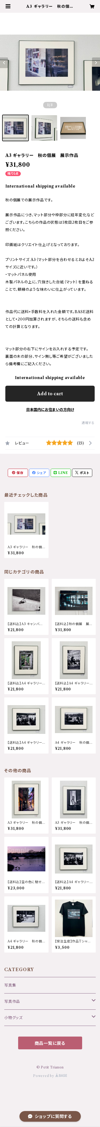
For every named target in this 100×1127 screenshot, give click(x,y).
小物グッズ (13, 1017)
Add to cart (50, 393)
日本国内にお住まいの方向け (50, 409)
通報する (88, 423)
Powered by (50, 1076)
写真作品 (12, 1001)
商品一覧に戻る (50, 1043)
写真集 (10, 985)
